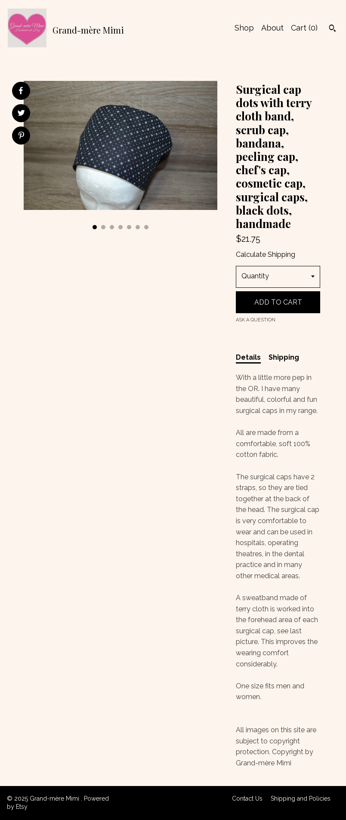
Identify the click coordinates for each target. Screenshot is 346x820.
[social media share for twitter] (21, 114)
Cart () (304, 27)
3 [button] (112, 227)
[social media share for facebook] (20, 91)
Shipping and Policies (301, 798)
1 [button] (95, 227)
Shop (244, 27)
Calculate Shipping (265, 254)
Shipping (284, 357)
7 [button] (146, 227)
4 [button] (120, 227)
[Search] (332, 29)
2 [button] (103, 227)
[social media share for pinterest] (21, 136)
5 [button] (129, 227)
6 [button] (138, 227)
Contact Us (247, 798)
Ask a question (255, 320)
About (272, 27)
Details (248, 357)
